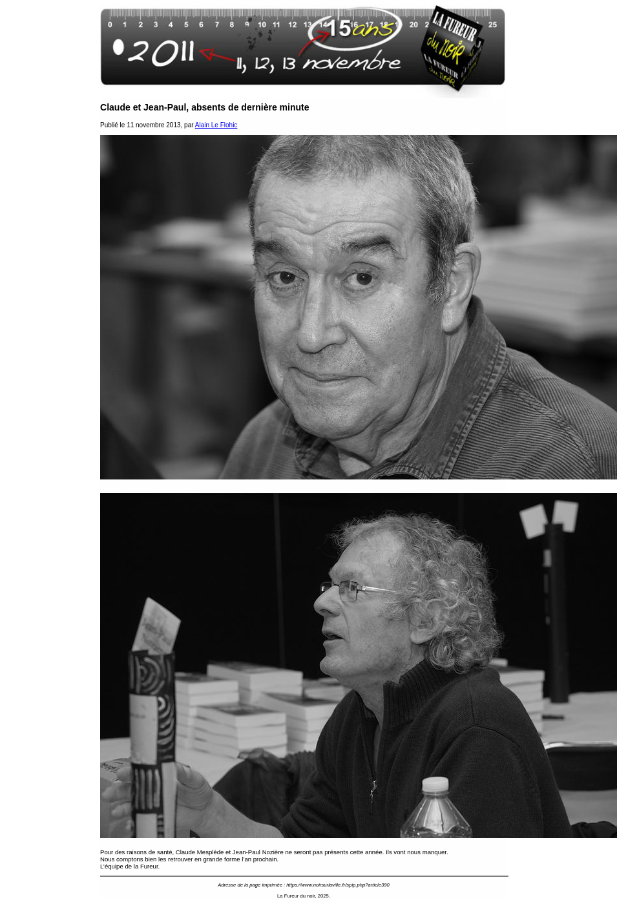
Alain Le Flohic (216, 125)
